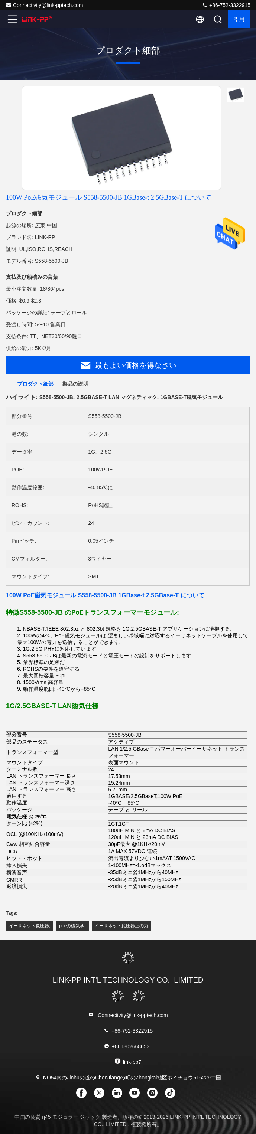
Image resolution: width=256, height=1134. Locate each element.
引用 (239, 19)
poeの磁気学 (71, 925)
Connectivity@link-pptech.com (44, 5)
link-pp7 (128, 1061)
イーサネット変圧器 (29, 925)
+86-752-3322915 (226, 5)
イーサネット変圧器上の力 (121, 925)
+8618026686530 (128, 1046)
